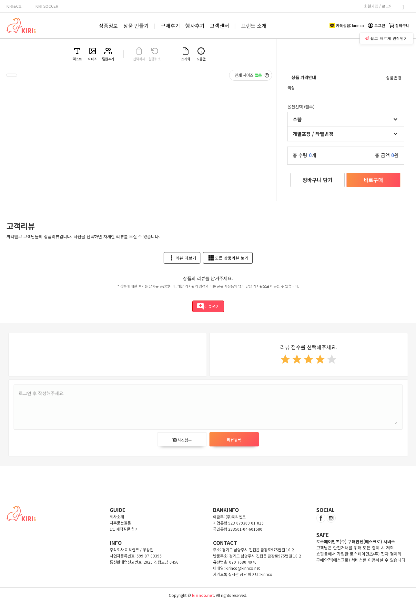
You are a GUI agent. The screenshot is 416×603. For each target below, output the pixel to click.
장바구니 (399, 25)
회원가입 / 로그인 (378, 6)
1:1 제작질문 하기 (124, 529)
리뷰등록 (234, 439)
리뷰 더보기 (182, 258)
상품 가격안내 (303, 77)
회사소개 (117, 516)
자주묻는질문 (120, 523)
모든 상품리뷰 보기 (228, 258)
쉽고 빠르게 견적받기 (387, 37)
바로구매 (373, 180)
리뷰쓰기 (208, 306)
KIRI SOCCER (47, 6)
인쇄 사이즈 (252, 75)
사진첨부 (182, 440)
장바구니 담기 (317, 180)
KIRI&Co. (14, 6)
